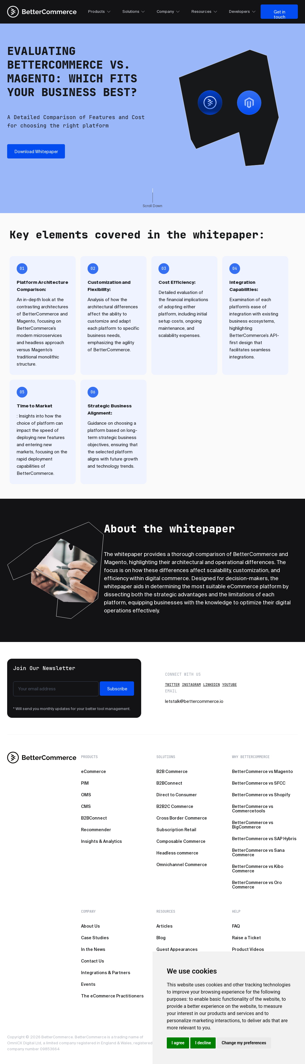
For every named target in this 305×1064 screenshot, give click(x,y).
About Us (90, 926)
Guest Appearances (176, 949)
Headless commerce (177, 853)
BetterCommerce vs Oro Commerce (257, 884)
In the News (93, 949)
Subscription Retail (176, 829)
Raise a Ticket (246, 937)
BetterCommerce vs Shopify (261, 794)
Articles (164, 926)
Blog (161, 937)
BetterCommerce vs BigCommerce (252, 824)
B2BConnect (94, 818)
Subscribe (117, 688)
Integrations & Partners (105, 972)
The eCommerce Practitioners (112, 996)
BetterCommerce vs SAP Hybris (264, 838)
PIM (85, 783)
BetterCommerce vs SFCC (258, 783)
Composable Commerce (181, 841)
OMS (86, 794)
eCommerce (93, 771)
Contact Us (92, 961)
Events (88, 984)
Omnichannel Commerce (181, 864)
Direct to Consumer (176, 794)
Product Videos (248, 949)
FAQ (236, 926)
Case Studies (95, 937)
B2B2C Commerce (174, 806)
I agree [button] (178, 1042)
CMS (86, 806)
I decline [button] (203, 1042)
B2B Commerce (172, 771)
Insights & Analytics (101, 841)
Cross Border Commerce (181, 818)
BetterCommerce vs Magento (262, 771)
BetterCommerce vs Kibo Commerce (257, 868)
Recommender (96, 829)
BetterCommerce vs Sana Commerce (258, 852)
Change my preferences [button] (244, 1042)
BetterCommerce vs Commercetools (252, 808)
